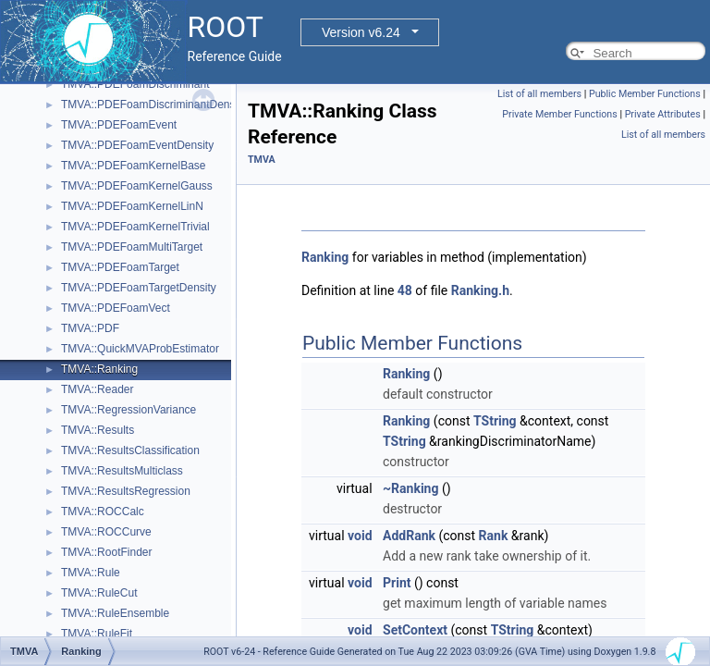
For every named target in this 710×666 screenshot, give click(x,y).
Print (396, 582)
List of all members (539, 94)
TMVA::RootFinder (106, 552)
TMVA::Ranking (99, 369)
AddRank (409, 535)
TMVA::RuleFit (96, 633)
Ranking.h (480, 290)
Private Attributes (663, 114)
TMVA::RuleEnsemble (115, 613)
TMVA (261, 160)
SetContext (415, 630)
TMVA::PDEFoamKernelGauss (137, 185)
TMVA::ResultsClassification (130, 450)
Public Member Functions (645, 94)
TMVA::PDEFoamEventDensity (137, 145)
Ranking (325, 257)
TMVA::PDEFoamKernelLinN (132, 206)
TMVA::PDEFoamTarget (120, 267)
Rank (493, 535)
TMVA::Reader (97, 389)
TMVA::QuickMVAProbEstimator (140, 348)
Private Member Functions (559, 114)
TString (495, 420)
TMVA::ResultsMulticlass (122, 470)
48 (405, 290)
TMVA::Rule (90, 572)
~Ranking (410, 488)
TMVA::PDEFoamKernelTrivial (135, 226)
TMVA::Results (97, 430)
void (360, 535)
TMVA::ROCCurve (106, 531)
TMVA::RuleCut (99, 592)
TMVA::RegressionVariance (128, 409)
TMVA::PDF (90, 328)
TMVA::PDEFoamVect (115, 308)
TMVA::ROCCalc (102, 511)
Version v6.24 (361, 32)
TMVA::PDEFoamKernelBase (133, 165)
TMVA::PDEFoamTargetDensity (138, 287)
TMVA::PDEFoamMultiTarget (131, 246)
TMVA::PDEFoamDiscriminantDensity (153, 104)
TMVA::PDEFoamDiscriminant (135, 84)
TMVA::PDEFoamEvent (119, 124)
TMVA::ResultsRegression (125, 491)
